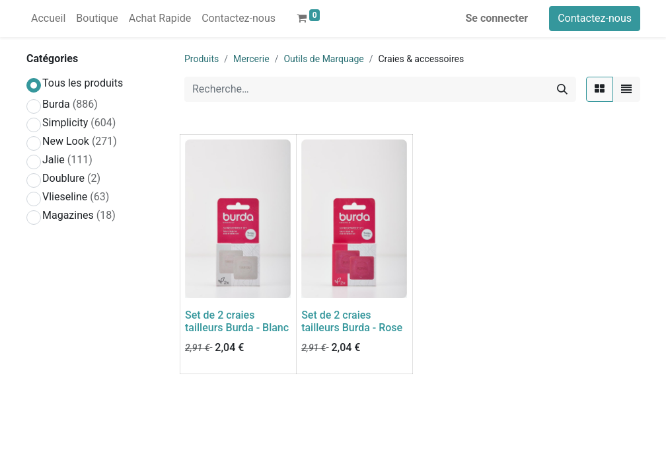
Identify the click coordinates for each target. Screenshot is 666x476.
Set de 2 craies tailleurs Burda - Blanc (237, 321)
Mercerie (251, 59)
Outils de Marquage (323, 59)
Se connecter (497, 18)
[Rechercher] (562, 89)
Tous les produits (82, 83)
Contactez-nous (595, 18)
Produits (201, 59)
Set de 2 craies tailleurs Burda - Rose (351, 321)
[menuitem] (48, 18)
